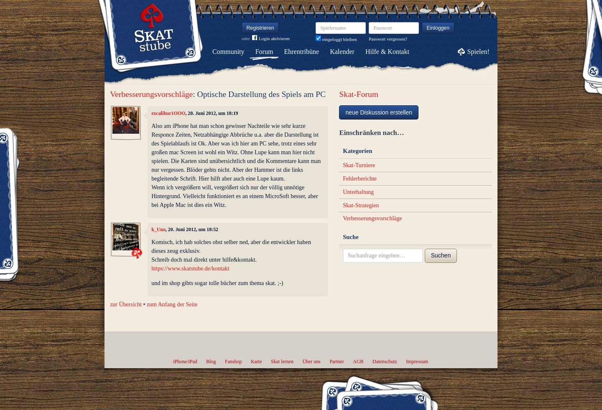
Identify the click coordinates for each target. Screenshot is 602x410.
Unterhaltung (358, 192)
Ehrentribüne (301, 51)
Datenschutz (384, 361)
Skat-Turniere (359, 165)
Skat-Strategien (361, 205)
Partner (336, 361)
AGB (358, 361)
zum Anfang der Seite (172, 304)
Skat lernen (282, 361)
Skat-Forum (358, 94)
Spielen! (478, 51)
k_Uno (158, 229)
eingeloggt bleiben (336, 39)
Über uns (311, 361)
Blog (211, 361)
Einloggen (438, 28)
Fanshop (233, 361)
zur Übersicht (126, 304)
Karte (256, 361)
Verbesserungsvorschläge (151, 94)
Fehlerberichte (360, 179)
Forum (264, 51)
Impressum (417, 361)
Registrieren (260, 28)
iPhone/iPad (185, 361)
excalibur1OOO (168, 113)
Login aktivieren (271, 38)
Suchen (441, 255)
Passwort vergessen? (388, 38)
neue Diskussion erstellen (378, 112)
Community (228, 51)
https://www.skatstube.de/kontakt (190, 268)
